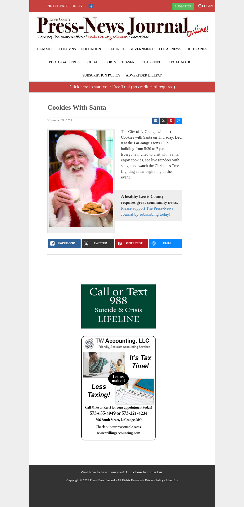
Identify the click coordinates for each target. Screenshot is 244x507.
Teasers (128, 62)
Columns (67, 49)
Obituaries (196, 49)
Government (141, 49)
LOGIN (205, 6)
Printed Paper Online (65, 6)
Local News (170, 49)
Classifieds (152, 62)
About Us (172, 480)
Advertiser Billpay (144, 75)
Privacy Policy (154, 480)
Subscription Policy (101, 75)
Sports (109, 62)
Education (91, 49)
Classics (45, 49)
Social (92, 62)
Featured (115, 49)
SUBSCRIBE (183, 6)
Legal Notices (182, 62)
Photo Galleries (64, 62)
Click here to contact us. (144, 472)
